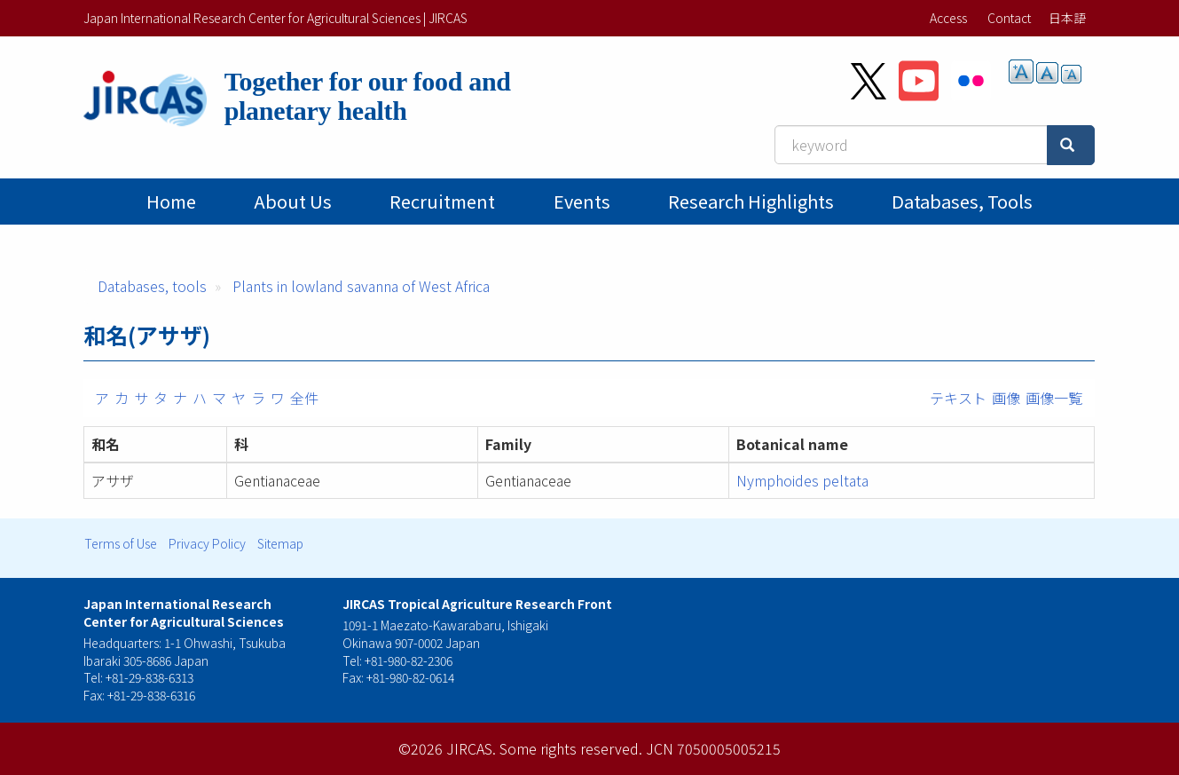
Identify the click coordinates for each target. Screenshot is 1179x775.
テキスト (958, 397)
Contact (1009, 18)
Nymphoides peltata (802, 480)
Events (582, 201)
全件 (304, 397)
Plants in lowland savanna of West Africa (361, 286)
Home (171, 201)
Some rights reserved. (570, 748)
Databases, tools (962, 201)
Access (948, 18)
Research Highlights (751, 201)
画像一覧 (1054, 397)
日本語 (1067, 18)
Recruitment (442, 201)
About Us (293, 201)
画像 (1006, 397)
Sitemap (280, 543)
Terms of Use (120, 543)
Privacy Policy (207, 543)
